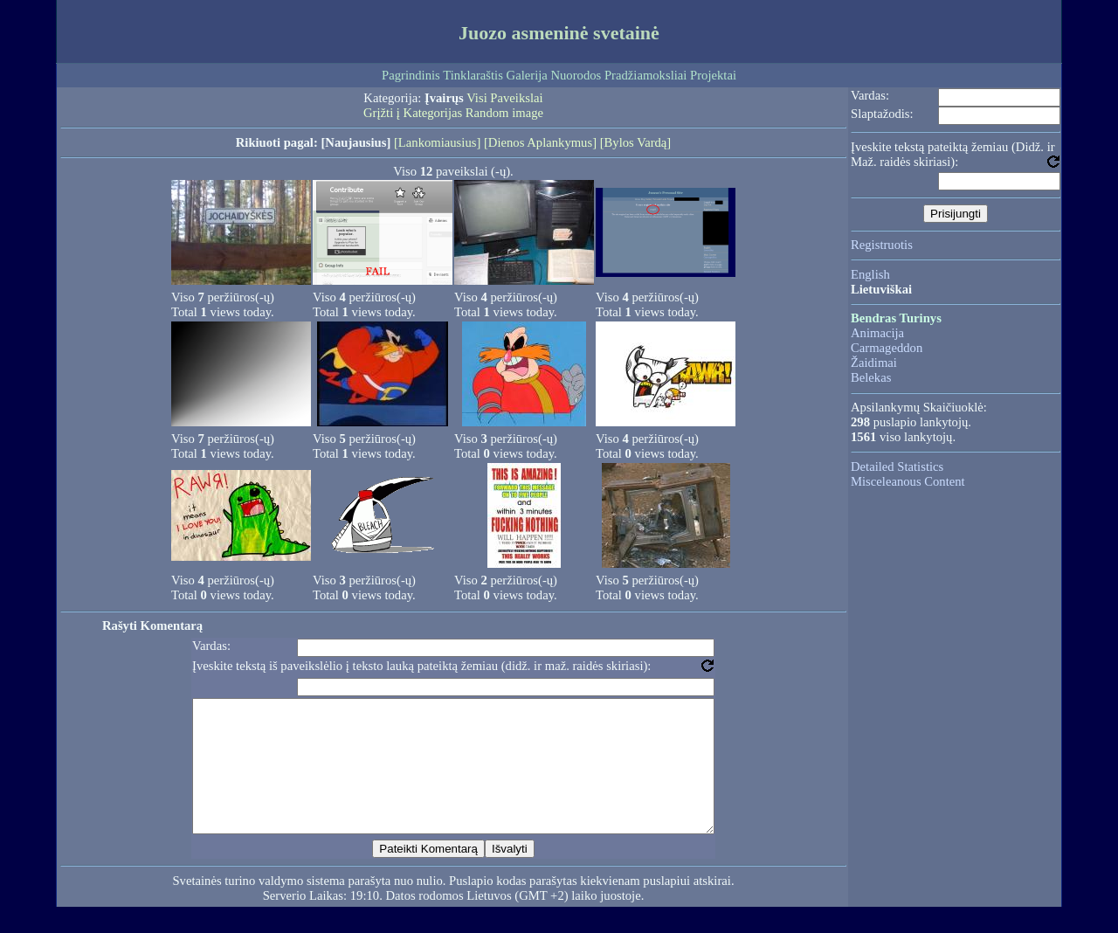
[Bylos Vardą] (636, 142)
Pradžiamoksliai (645, 75)
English (870, 274)
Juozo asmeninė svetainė (559, 33)
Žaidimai (874, 363)
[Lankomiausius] (437, 142)
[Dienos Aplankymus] (540, 142)
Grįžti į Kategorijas (412, 113)
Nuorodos (575, 75)
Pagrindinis (411, 75)
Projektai (713, 75)
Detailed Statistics (897, 466)
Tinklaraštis (473, 75)
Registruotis (882, 245)
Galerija (527, 75)
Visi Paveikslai (504, 98)
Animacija (877, 333)
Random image (504, 113)
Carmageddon (886, 348)
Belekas (871, 377)
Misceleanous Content (908, 481)
